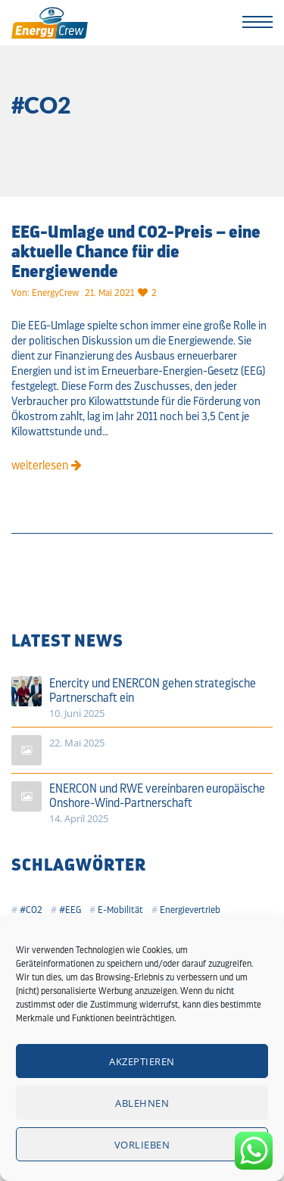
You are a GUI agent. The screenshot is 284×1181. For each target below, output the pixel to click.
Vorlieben (142, 1144)
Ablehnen (142, 1103)
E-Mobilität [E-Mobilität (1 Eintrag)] (120, 909)
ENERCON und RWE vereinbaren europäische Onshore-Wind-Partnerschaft (157, 795)
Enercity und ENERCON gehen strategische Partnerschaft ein (152, 690)
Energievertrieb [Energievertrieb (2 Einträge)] (190, 909)
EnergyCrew (55, 292)
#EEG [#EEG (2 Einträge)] (70, 909)
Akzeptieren (142, 1061)
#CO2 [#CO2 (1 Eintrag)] (31, 909)
